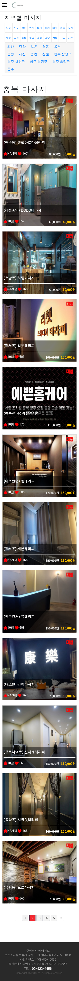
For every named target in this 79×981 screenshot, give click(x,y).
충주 (10, 69)
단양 (22, 47)
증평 (34, 54)
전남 (62, 37)
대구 (55, 28)
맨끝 (61, 918)
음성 (10, 54)
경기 (23, 28)
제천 (22, 54)
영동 (45, 47)
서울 (16, 28)
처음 (18, 918)
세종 (8, 37)
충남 (31, 37)
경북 (39, 37)
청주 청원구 (38, 62)
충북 (23, 37)
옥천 (57, 47)
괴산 (10, 47)
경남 (47, 37)
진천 (45, 54)
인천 (31, 28)
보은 (34, 47)
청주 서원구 (16, 62)
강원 (16, 37)
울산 (70, 28)
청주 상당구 (62, 54)
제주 (70, 37)
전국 (8, 28)
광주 (62, 28)
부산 (39, 28)
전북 (55, 37)
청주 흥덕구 (61, 62)
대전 (47, 28)
